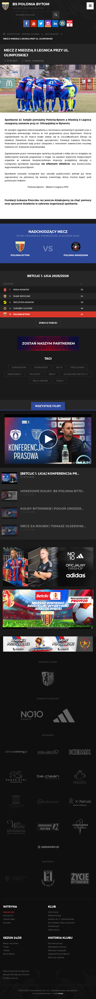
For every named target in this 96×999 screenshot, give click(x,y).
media (58, 993)
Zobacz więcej (48, 322)
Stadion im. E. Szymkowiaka (61, 919)
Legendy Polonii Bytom (59, 954)
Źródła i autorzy (10, 978)
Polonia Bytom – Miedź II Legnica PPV (48, 187)
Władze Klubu (54, 915)
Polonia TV (8, 915)
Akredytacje (53, 926)
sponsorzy (41, 367)
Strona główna (30, 34)
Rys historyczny (55, 943)
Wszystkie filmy (48, 406)
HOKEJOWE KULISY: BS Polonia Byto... (48, 492)
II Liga (6, 947)
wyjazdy (35, 374)
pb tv (59, 367)
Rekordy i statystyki (57, 950)
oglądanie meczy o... (76, 374)
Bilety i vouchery (10, 943)
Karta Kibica (9, 954)
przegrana (77, 367)
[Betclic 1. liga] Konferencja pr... (48, 475)
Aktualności (52, 34)
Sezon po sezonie (56, 957)
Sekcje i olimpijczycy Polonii (16, 974)
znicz (52, 374)
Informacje (53, 912)
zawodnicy (14, 374)
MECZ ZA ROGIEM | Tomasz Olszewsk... (48, 527)
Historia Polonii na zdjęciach (16, 971)
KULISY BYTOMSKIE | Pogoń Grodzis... (48, 510)
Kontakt (7, 923)
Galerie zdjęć (9, 919)
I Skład (6, 950)
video (59, 380)
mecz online (40, 380)
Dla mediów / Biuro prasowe (61, 923)
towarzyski (19, 367)
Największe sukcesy (57, 947)
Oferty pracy (53, 930)
